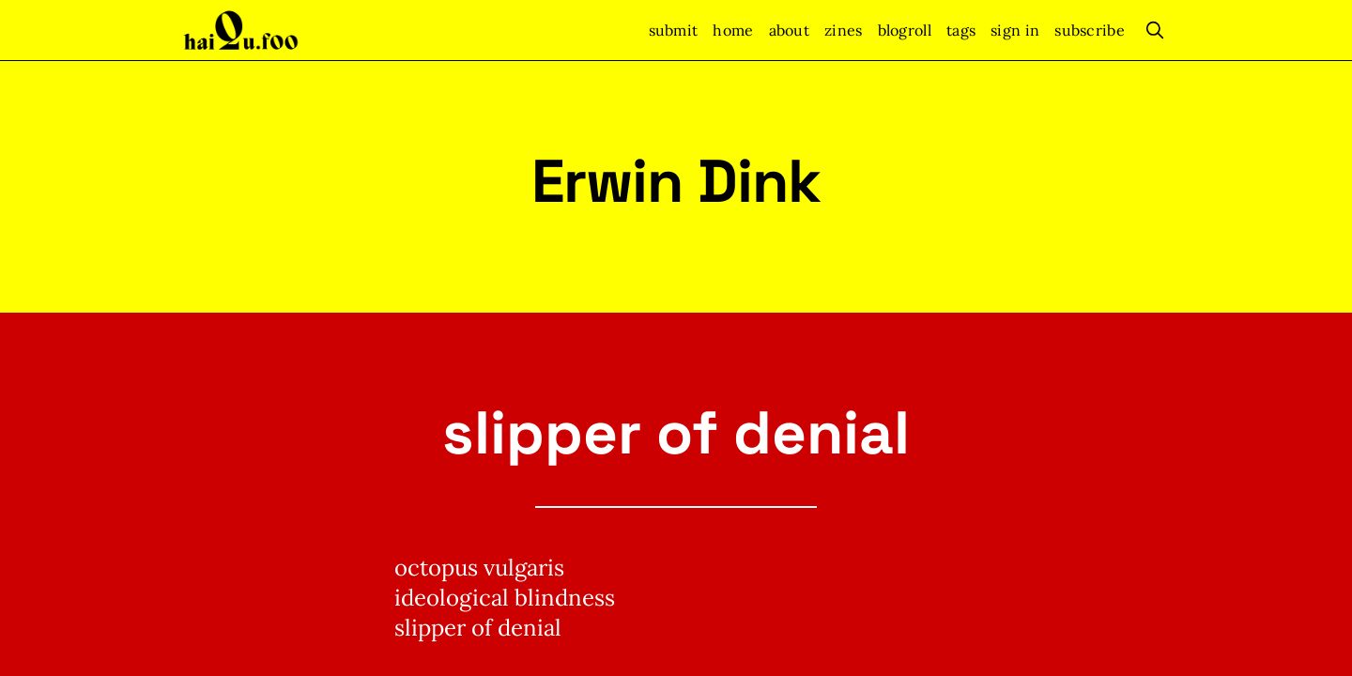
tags (961, 30)
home (733, 30)
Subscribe (1089, 30)
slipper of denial (676, 432)
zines (843, 30)
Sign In (1015, 30)
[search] (1155, 30)
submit (674, 30)
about (789, 30)
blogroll (904, 30)
